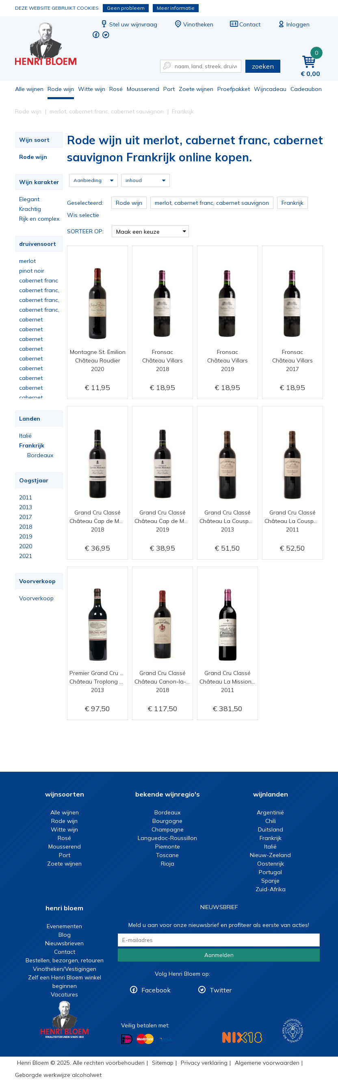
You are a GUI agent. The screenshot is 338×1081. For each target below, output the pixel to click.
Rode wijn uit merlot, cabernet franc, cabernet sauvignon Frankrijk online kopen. (51, 45)
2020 (25, 546)
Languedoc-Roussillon (167, 838)
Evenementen (64, 926)
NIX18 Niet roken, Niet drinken (242, 1037)
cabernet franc (38, 280)
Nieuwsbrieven (64, 943)
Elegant (29, 199)
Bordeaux (40, 455)
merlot (27, 261)
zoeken (263, 66)
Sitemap (162, 1062)
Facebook (156, 990)
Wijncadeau (270, 89)
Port (169, 89)
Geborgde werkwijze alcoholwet (58, 1075)
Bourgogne (167, 821)
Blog (64, 934)
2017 (25, 517)
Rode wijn (61, 89)
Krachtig (30, 209)
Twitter (221, 990)
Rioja (167, 863)
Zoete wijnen (196, 89)
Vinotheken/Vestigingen (64, 968)
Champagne (168, 829)
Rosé (116, 89)
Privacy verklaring (204, 1062)
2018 (25, 526)
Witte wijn (91, 89)
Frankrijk (31, 445)
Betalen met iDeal (126, 1039)
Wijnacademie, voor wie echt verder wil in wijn (292, 1031)
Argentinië (270, 812)
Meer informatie (176, 8)
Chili (270, 821)
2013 (25, 507)
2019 (25, 536)
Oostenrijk (270, 863)
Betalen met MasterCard (145, 1039)
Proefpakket (233, 89)
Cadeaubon (306, 89)
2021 (25, 556)
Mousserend (143, 89)
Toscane (167, 855)
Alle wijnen (29, 89)
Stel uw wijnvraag (128, 24)
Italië (25, 435)
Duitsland (270, 829)
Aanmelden (219, 955)
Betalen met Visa (166, 1040)
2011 (25, 497)
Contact (245, 24)
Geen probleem (126, 8)
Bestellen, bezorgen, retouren (65, 960)
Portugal (270, 872)
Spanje (270, 880)
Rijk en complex (39, 218)
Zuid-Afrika (271, 889)
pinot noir (31, 270)
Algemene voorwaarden (267, 1062)
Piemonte (167, 846)
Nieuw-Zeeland (270, 855)
